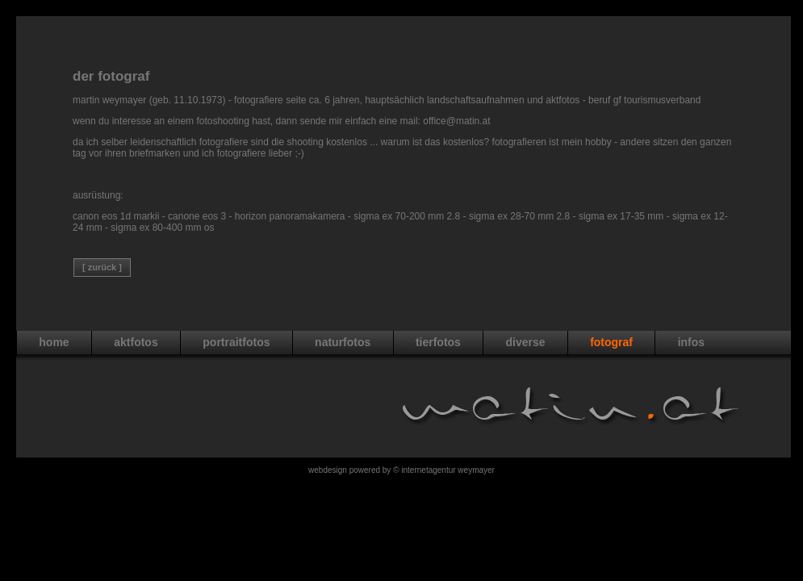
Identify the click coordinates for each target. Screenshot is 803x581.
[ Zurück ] (102, 267)
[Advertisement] (403, 22)
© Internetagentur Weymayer (444, 470)
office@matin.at (456, 121)
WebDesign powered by (350, 470)
